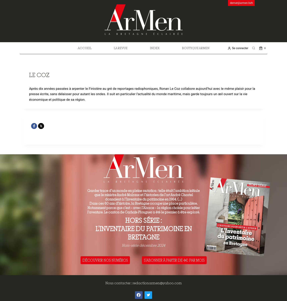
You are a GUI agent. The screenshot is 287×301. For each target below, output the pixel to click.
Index (155, 48)
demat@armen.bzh (241, 2)
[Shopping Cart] (263, 48)
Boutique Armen (195, 48)
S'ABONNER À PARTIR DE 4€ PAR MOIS (174, 260)
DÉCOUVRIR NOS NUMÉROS (105, 260)
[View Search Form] (253, 48)
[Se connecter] (238, 48)
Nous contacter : (119, 283)
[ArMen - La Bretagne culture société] (143, 19)
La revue (121, 48)
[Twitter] (148, 295)
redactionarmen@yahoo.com (157, 283)
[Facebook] (34, 126)
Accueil (84, 48)
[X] (41, 126)
